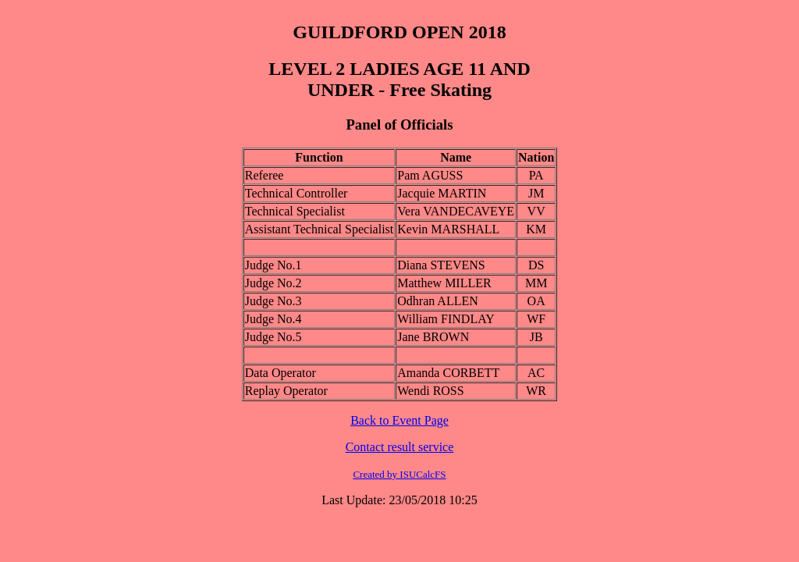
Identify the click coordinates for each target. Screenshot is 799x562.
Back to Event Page (399, 420)
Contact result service (400, 447)
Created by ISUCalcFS (399, 474)
